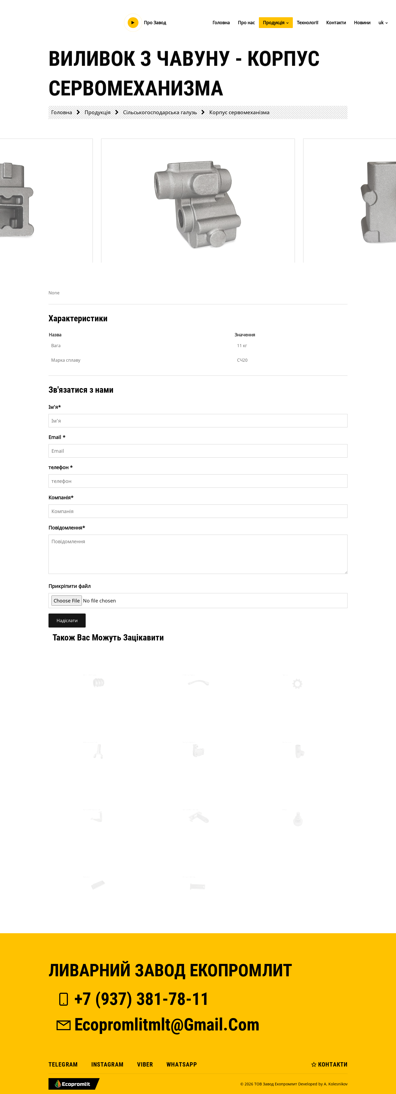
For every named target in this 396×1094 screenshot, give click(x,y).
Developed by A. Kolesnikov (323, 1083)
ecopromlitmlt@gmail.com (157, 1025)
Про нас (246, 23)
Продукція (276, 23)
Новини (362, 23)
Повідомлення (66, 527)
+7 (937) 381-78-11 (132, 999)
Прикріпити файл (69, 586)
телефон (60, 467)
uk (383, 23)
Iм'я (54, 407)
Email (56, 437)
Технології (307, 23)
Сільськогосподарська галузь (160, 112)
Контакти (336, 23)
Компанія (61, 497)
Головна (221, 23)
